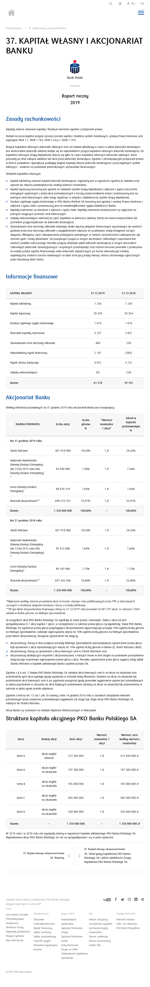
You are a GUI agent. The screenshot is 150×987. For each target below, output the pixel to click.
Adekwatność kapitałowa (74, 953)
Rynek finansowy (43, 928)
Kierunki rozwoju (125, 919)
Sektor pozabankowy (45, 936)
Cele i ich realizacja (126, 923)
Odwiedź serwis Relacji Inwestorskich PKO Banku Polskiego (38, 899)
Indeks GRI (95, 945)
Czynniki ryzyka (42, 940)
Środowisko (95, 932)
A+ (133, 4)
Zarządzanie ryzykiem (100, 923)
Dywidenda (67, 958)
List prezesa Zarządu (17, 914)
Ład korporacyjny (98, 928)
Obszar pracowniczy (100, 940)
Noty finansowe (14, 28)
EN (142, 3)
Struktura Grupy (15, 927)
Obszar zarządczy (98, 919)
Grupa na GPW (69, 949)
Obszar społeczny (98, 936)
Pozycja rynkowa (15, 936)
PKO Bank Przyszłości (128, 928)
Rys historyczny (14, 940)
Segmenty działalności (18, 931)
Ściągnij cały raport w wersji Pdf (23, 904)
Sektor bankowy (42, 932)
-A (128, 4)
